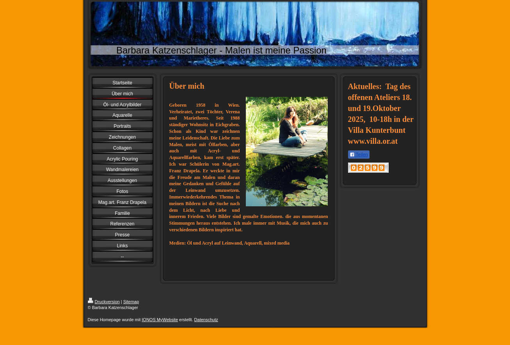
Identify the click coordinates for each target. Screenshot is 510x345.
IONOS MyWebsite (160, 319)
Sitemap (131, 301)
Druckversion (104, 301)
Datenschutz (206, 319)
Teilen (359, 154)
